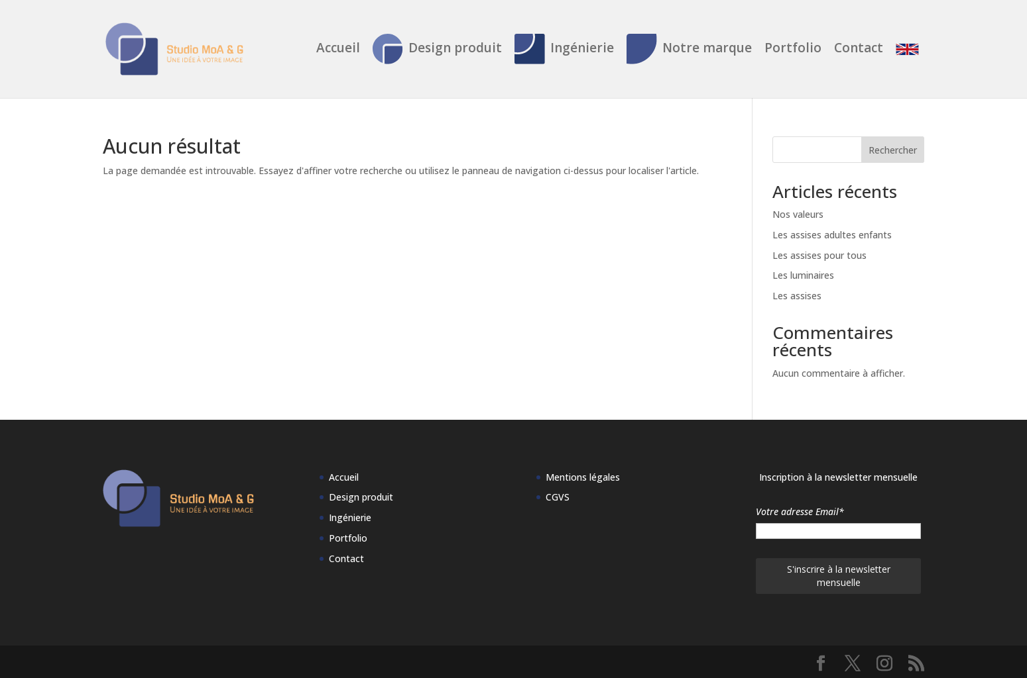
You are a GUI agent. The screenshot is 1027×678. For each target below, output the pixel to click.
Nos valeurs (797, 214)
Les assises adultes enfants (832, 234)
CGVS (558, 497)
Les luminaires (803, 275)
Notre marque (689, 49)
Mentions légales (583, 477)
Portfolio (792, 49)
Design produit (437, 49)
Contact (858, 49)
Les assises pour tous (819, 255)
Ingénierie (564, 49)
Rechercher (893, 150)
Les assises (796, 295)
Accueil (338, 49)
